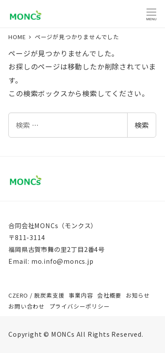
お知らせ (138, 295)
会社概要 (109, 295)
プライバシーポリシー (79, 306)
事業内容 (81, 295)
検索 (142, 125)
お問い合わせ (26, 306)
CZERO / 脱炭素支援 (36, 295)
